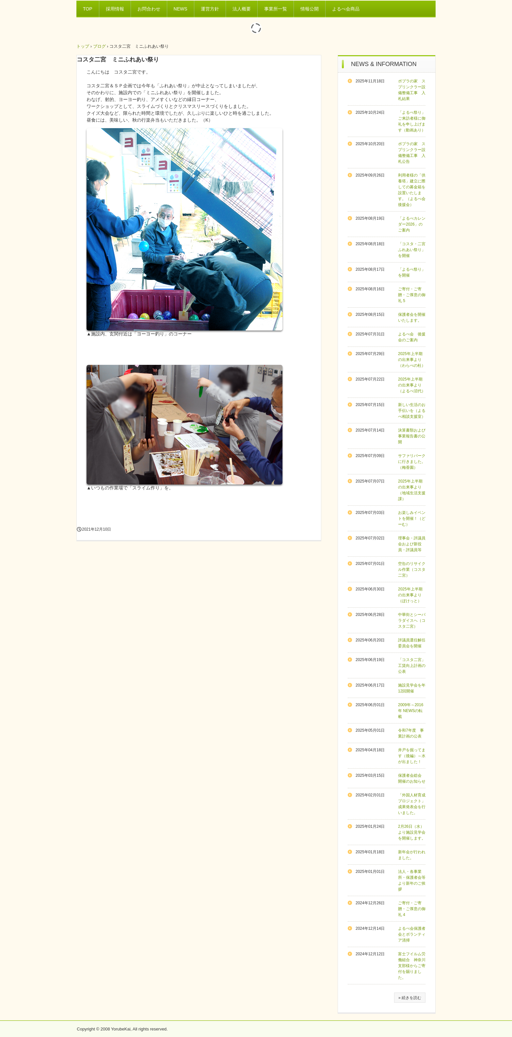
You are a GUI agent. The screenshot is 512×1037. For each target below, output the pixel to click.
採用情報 (115, 8)
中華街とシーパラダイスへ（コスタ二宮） (411, 620)
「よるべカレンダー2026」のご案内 (411, 224)
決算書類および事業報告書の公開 (411, 436)
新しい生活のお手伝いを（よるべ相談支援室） (411, 410)
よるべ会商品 (346, 8)
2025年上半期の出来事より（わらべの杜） (411, 359)
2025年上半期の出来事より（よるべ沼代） (411, 385)
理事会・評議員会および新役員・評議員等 (411, 544)
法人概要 (241, 8)
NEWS (180, 8)
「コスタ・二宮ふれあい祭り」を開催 (411, 250)
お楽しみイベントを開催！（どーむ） (411, 518)
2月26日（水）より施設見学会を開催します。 (411, 832)
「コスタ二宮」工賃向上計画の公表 (411, 665)
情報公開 (309, 8)
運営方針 (210, 8)
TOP (87, 8)
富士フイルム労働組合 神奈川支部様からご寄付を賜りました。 (411, 966)
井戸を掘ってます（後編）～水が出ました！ (411, 756)
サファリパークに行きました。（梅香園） (411, 461)
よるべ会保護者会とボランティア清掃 (411, 934)
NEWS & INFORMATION (384, 64)
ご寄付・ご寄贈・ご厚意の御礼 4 (411, 909)
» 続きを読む (409, 997)
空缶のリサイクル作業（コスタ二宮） (411, 569)
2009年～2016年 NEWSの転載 (410, 711)
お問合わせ (148, 8)
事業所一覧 (275, 8)
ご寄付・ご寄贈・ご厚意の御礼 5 (411, 295)
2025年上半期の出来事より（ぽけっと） (410, 595)
